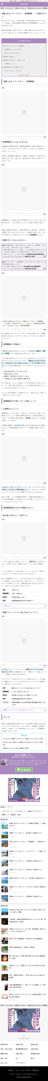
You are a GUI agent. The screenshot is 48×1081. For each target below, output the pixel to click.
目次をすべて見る (24, 75)
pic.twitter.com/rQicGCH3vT (35, 254)
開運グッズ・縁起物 (8, 815)
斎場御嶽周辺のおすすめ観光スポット (13, 67)
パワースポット (9, 8)
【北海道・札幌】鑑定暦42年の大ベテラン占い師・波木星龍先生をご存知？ (27, 920)
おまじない (4, 1063)
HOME (2, 8)
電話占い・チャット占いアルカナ (19, 1070)
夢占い (33, 1058)
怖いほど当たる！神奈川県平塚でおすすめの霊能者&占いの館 (27, 957)
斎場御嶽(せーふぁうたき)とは (13, 49)
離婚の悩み (4, 1054)
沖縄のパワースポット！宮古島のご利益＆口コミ (26, 833)
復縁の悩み (34, 1044)
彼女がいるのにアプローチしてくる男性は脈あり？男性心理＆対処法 (27, 995)
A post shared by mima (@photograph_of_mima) (16, 213)
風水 (19, 815)
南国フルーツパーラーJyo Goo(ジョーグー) (18, 710)
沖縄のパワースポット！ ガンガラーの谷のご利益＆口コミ (27, 888)
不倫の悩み (19, 1044)
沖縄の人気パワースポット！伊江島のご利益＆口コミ (27, 878)
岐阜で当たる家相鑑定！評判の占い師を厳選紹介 (26, 939)
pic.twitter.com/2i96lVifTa (32, 266)
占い (17, 1058)
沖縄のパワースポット (20, 8)
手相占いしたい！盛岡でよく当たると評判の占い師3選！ (27, 966)
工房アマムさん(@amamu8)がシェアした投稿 (16, 557)
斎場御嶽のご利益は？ (9, 56)
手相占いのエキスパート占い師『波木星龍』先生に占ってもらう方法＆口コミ (27, 930)
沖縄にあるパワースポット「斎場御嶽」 (14, 46)
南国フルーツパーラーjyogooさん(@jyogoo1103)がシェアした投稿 (22, 665)
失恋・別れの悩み (6, 1049)
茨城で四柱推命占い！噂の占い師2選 (21, 947)
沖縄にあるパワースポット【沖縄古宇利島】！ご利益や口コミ (27, 824)
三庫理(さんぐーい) (10, 64)
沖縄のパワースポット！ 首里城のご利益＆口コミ (26, 896)
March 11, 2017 (30, 256)
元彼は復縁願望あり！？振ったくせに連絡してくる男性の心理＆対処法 (27, 986)
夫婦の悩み (34, 1049)
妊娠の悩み (19, 1054)
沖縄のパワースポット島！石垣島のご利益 (15, 748)
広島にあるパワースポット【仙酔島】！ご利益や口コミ (27, 842)
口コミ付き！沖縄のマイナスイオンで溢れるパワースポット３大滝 (23, 738)
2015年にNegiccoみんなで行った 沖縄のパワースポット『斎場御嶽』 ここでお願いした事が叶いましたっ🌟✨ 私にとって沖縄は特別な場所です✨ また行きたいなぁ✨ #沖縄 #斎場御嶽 (24, 323)
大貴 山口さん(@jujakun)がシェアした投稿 (15, 482)
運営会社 (36, 1070)
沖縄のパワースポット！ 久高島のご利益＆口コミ (26, 861)
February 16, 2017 (31, 268)
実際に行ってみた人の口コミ (13, 53)
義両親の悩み (35, 1054)
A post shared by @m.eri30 (14, 136)
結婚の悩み (4, 1044)
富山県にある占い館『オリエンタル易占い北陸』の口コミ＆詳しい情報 (27, 911)
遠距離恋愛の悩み (22, 1049)
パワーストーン (7, 811)
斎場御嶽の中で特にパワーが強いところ (14, 60)
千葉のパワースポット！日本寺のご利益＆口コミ (26, 869)
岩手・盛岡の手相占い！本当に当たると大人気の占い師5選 (27, 976)
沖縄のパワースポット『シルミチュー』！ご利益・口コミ (27, 852)
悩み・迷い (4, 1058)
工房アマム (7, 606)
